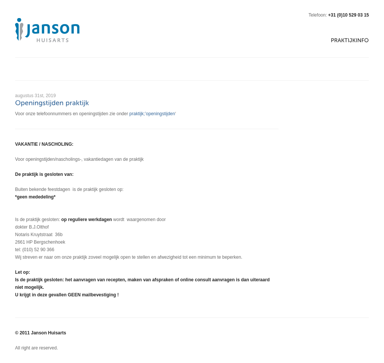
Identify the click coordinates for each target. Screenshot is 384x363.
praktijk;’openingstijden (152, 113)
